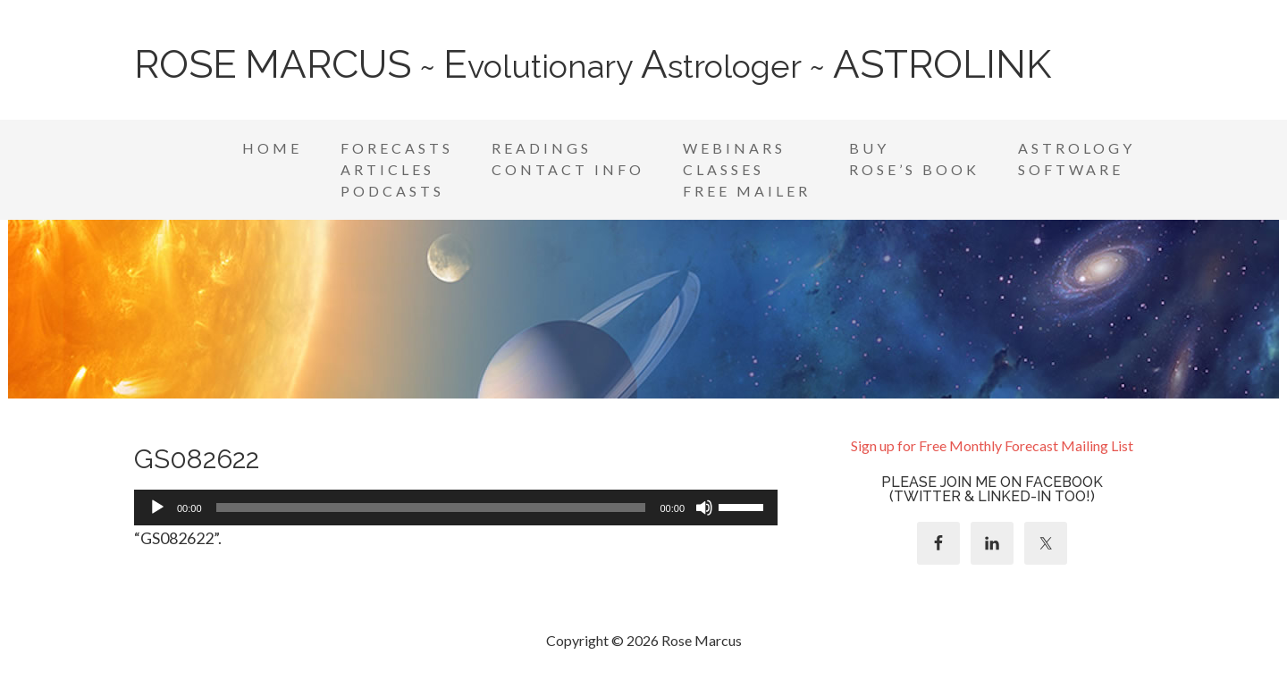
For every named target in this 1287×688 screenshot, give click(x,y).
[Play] (157, 507)
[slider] (431, 507)
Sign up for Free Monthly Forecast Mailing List (992, 445)
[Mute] (704, 507)
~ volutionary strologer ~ (592, 66)
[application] (456, 507)
